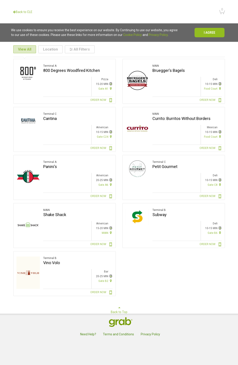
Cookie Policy (132, 35)
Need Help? (88, 334)
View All (24, 49)
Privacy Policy (158, 35)
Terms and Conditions (118, 334)
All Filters (80, 49)
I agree (209, 32)
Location (50, 49)
